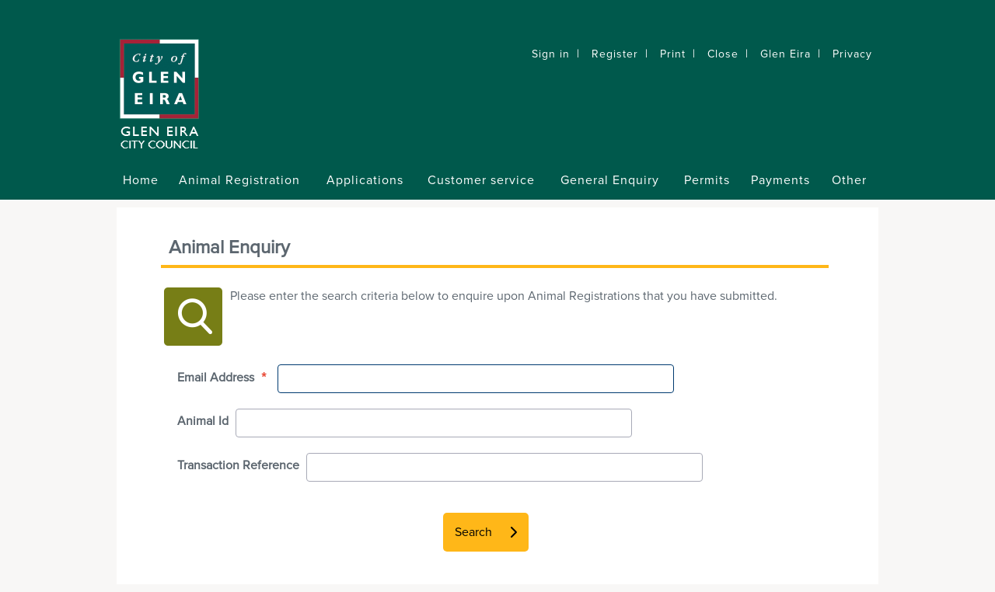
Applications (364, 180)
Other (849, 180)
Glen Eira (785, 54)
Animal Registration (239, 180)
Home (141, 180)
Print (673, 54)
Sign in (551, 54)
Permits (707, 180)
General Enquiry (609, 180)
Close (722, 54)
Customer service (481, 180)
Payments (780, 180)
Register (615, 54)
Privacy (852, 54)
